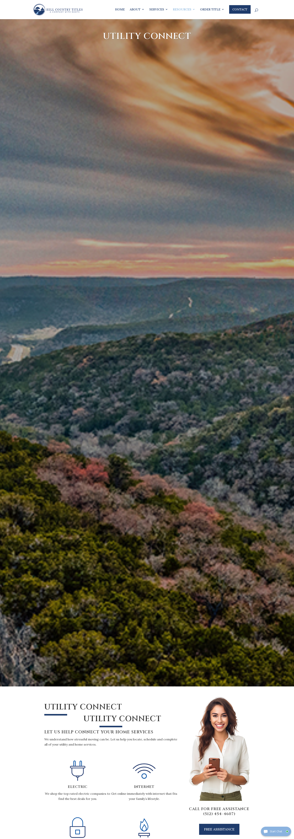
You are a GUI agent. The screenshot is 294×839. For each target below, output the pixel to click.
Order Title (210, 9)
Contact (239, 9)
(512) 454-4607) (219, 813)
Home (120, 9)
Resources (182, 9)
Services (156, 9)
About (135, 9)
